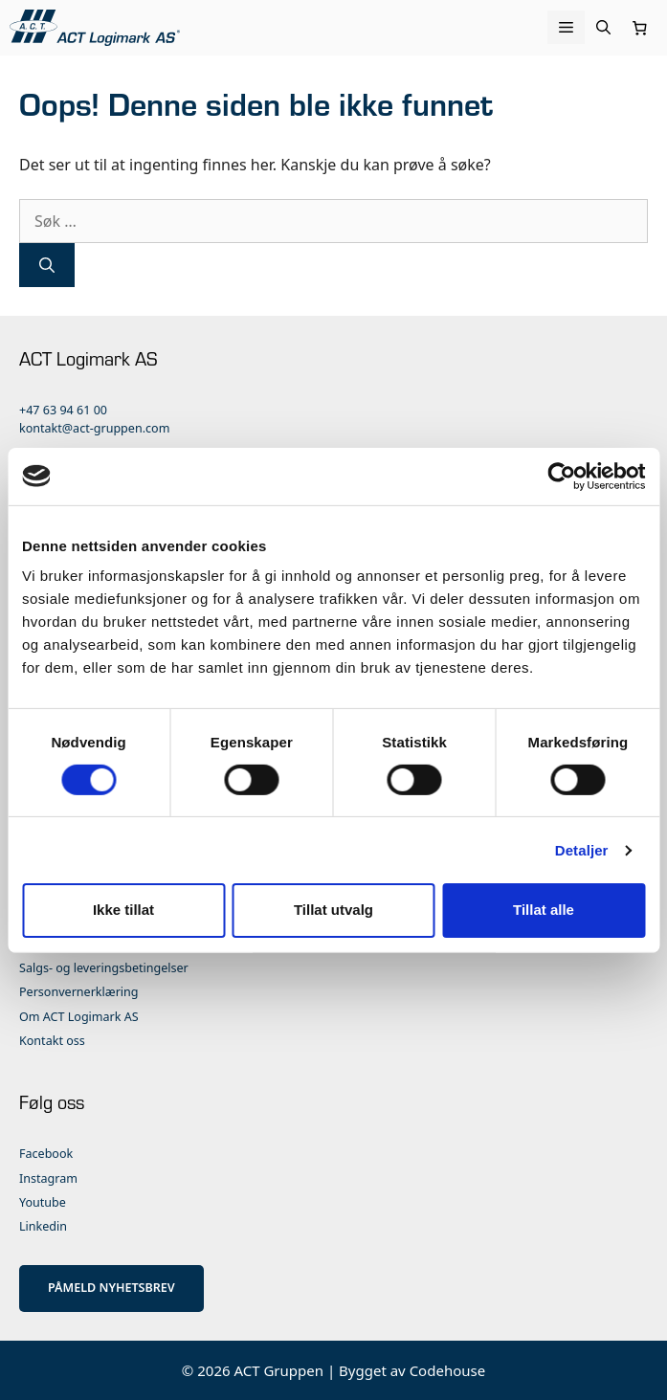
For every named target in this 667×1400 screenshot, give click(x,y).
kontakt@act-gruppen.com (94, 428)
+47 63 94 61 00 (63, 410)
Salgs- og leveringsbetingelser (104, 968)
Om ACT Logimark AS (79, 1017)
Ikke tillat (123, 909)
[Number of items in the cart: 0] (640, 28)
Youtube (42, 1202)
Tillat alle (543, 909)
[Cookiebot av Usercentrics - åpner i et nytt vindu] (561, 475)
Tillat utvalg (333, 909)
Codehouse (448, 1370)
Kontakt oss (52, 1041)
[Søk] (47, 265)
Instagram (48, 1178)
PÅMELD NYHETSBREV (111, 1287)
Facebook (46, 1153)
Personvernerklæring (79, 992)
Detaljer (582, 850)
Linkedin (43, 1226)
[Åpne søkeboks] (603, 27)
